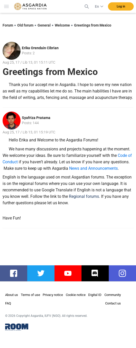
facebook (16, 273)
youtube (70, 273)
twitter (41, 273)
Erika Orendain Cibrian (40, 48)
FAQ (8, 303)
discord (96, 273)
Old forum (25, 25)
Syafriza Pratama (36, 118)
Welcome (62, 25)
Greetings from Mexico (92, 25)
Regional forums (84, 196)
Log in (121, 6)
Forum (8, 25)
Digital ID (95, 295)
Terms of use (30, 295)
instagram (125, 273)
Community (112, 295)
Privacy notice (53, 295)
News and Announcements (93, 168)
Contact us (113, 303)
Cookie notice (76, 295)
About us (11, 295)
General (44, 25)
